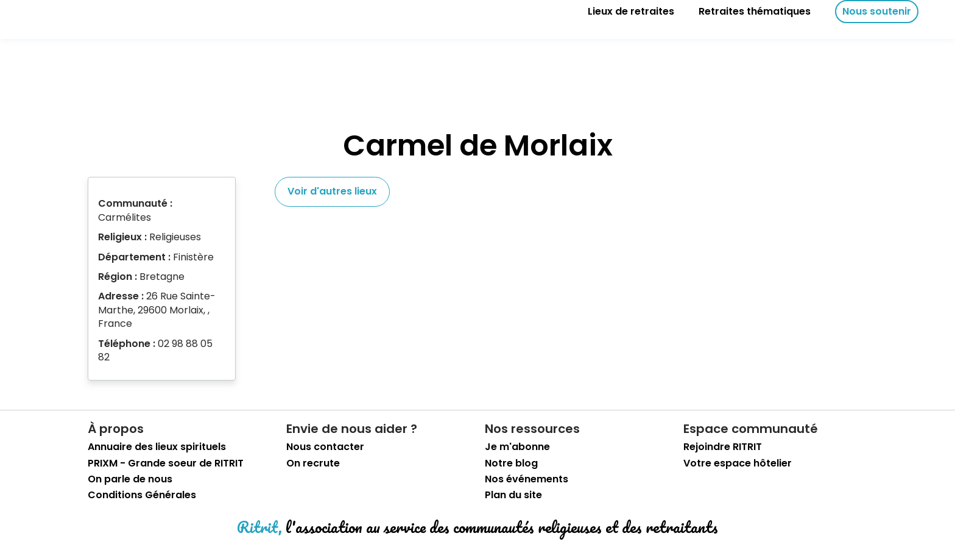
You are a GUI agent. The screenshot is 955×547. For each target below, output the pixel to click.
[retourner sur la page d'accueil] (48, 11)
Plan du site (513, 495)
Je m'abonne (517, 447)
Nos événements (526, 479)
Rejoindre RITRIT (722, 447)
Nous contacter (325, 447)
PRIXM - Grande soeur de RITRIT (166, 463)
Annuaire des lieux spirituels (157, 447)
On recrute (313, 463)
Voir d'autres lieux (332, 191)
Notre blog (511, 463)
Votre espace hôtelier (737, 463)
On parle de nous (130, 479)
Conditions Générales (142, 495)
